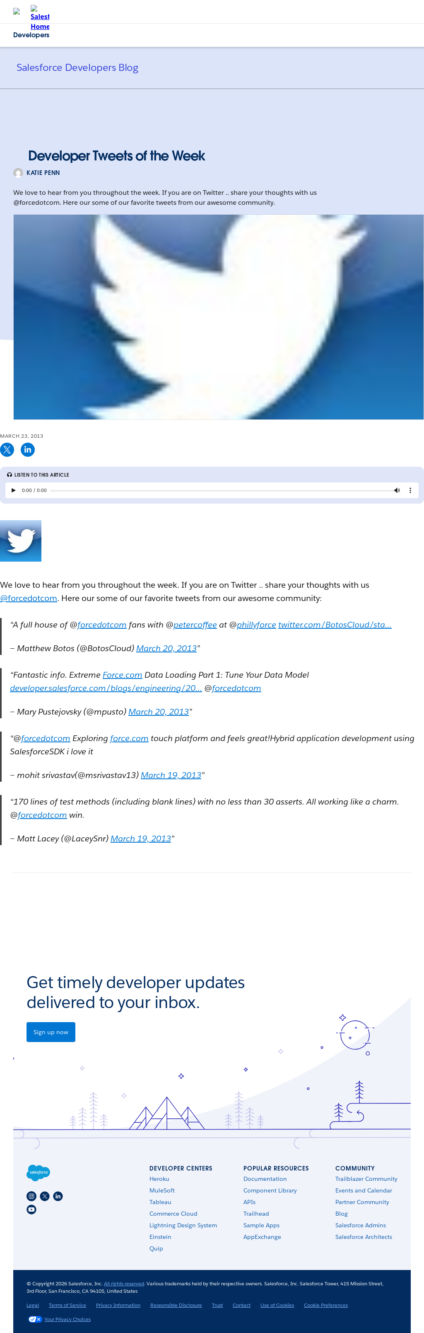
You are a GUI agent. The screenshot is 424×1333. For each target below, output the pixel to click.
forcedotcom (102, 624)
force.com (129, 738)
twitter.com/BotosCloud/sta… (335, 624)
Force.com (122, 674)
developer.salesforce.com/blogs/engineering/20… (106, 688)
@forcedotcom (28, 598)
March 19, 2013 (171, 775)
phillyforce (256, 624)
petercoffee (195, 624)
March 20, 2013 (166, 648)
